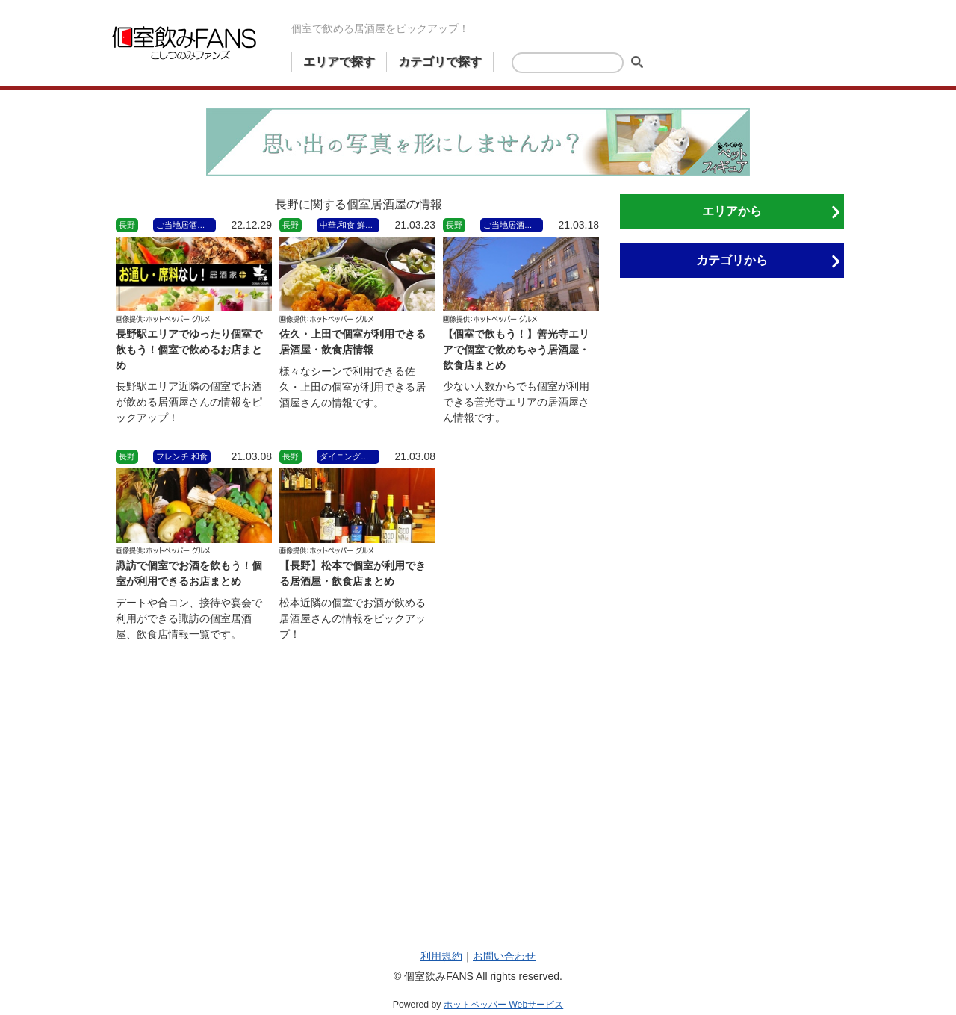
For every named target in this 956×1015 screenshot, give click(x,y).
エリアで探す (339, 61)
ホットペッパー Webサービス (503, 1004)
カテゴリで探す (440, 61)
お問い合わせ (504, 956)
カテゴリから (732, 260)
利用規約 (441, 956)
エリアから (732, 211)
